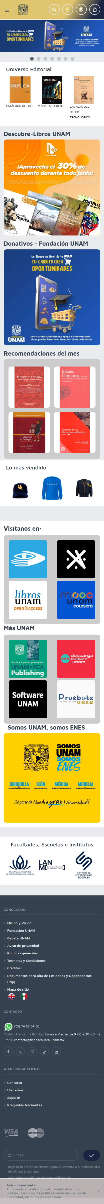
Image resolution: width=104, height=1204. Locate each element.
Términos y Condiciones (26, 960)
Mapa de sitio (18, 989)
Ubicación (15, 1090)
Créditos (14, 968)
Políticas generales (22, 953)
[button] (54, 9)
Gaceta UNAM (18, 938)
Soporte (13, 1097)
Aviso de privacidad (23, 945)
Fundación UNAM (21, 930)
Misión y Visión (19, 923)
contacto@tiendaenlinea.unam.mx (39, 1040)
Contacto (14, 1082)
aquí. (75, 1178)
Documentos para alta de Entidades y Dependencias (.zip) (49, 978)
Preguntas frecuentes (24, 1105)
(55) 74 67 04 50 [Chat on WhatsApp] (22, 1026)
